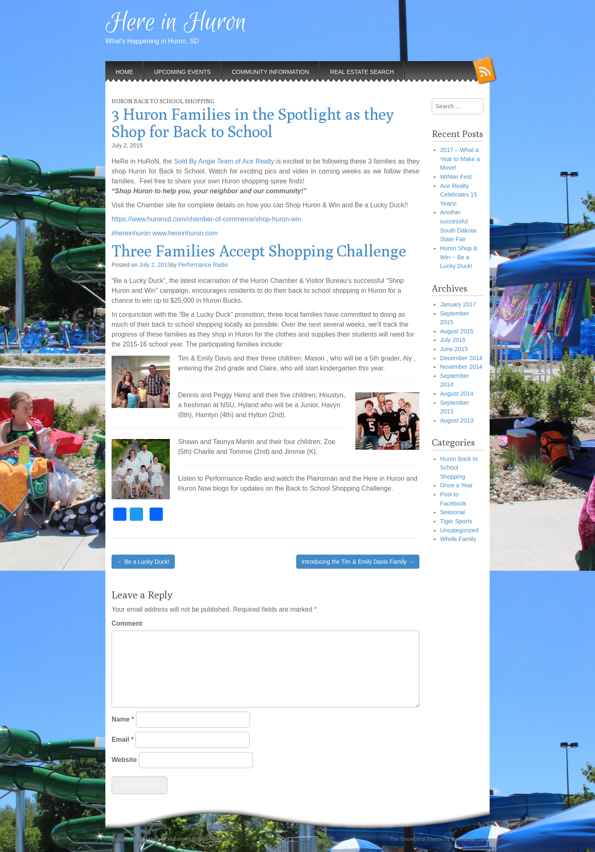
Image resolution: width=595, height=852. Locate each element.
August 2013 (457, 420)
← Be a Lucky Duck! (143, 561)
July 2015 (453, 340)
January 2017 (458, 304)
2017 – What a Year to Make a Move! (460, 159)
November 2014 (461, 366)
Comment (127, 623)
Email (122, 739)
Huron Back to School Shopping (163, 101)
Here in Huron (176, 23)
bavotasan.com (470, 839)
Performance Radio (203, 264)
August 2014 (457, 393)
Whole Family (458, 539)
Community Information (270, 72)
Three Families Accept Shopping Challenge (259, 250)
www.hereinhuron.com (185, 233)
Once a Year (456, 485)
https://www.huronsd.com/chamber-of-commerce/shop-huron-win (206, 219)
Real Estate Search (362, 72)
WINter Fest (456, 176)
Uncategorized (459, 530)
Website (124, 759)
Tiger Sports (456, 521)
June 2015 (454, 349)
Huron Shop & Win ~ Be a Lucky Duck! (458, 257)
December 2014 (461, 358)
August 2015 (457, 331)
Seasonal (452, 512)
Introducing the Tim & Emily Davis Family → (358, 561)
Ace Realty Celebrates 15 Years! (458, 195)
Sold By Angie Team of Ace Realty (224, 161)
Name (123, 719)
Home (124, 72)
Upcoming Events (182, 72)
